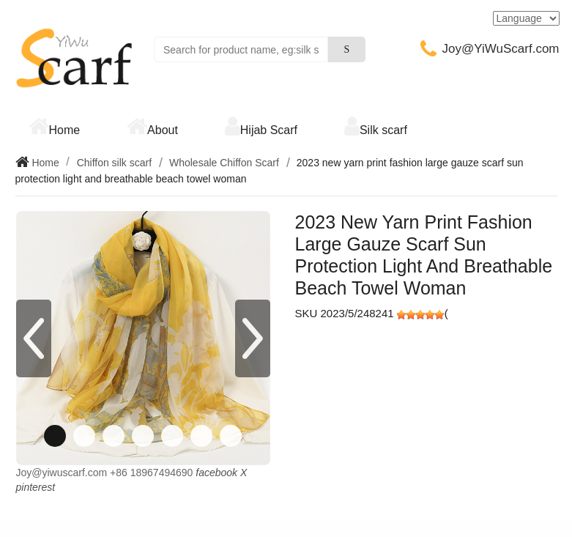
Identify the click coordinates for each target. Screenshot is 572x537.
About (162, 130)
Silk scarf (383, 130)
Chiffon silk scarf (114, 162)
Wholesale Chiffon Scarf (224, 162)
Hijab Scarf (268, 130)
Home (65, 130)
